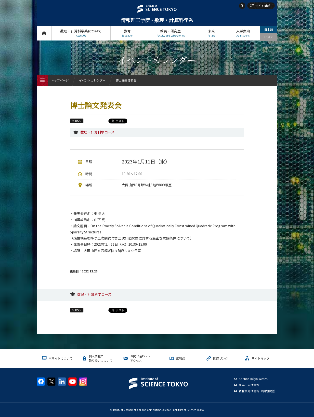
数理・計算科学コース (97, 132)
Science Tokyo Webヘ (253, 379)
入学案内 (243, 33)
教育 (127, 33)
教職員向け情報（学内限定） (258, 391)
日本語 (268, 29)
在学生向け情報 (249, 385)
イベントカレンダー (92, 80)
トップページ (44, 33)
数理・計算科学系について (81, 33)
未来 (211, 33)
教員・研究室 (170, 33)
